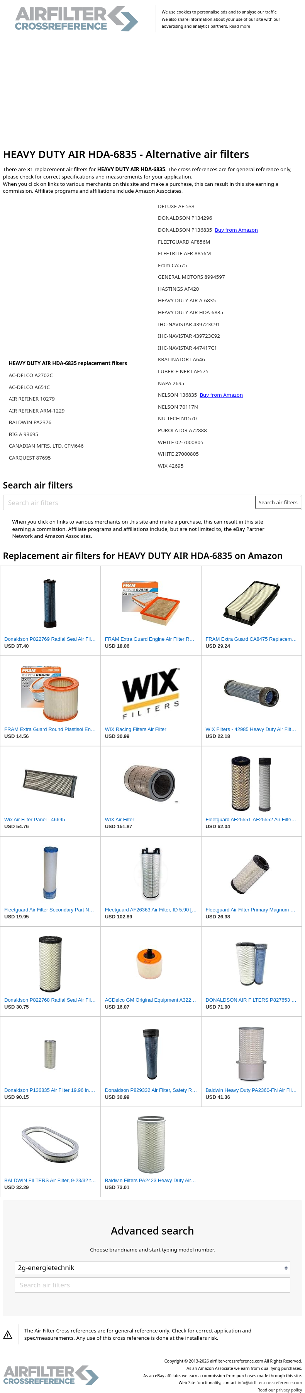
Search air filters (278, 502)
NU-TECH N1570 (177, 418)
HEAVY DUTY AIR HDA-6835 (190, 312)
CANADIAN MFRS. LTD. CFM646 (46, 445)
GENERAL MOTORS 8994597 (191, 276)
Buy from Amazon (236, 229)
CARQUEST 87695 (30, 457)
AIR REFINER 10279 (32, 398)
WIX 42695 (170, 465)
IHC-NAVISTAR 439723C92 (189, 335)
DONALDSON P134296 (185, 217)
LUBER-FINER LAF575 (183, 371)
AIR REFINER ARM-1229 (37, 410)
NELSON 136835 (178, 394)
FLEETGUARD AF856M (184, 241)
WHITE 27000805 (178, 453)
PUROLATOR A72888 (182, 430)
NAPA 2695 (171, 383)
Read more (239, 26)
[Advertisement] (152, 92)
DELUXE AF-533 (176, 206)
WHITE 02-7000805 (180, 442)
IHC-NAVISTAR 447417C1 (187, 347)
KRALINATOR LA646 (181, 359)
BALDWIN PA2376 (30, 422)
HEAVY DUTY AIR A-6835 (187, 300)
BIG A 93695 (23, 434)
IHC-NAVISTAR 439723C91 (189, 324)
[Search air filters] (129, 502)
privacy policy (289, 1390)
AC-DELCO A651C (29, 387)
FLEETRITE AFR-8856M (184, 253)
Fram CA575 (172, 265)
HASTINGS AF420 (178, 288)
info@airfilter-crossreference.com (270, 1382)
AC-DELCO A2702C (31, 375)
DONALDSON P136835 (186, 229)
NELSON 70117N (178, 406)
